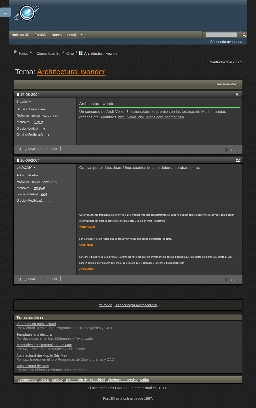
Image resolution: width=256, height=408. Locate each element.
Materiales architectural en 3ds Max (44, 345)
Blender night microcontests (136, 305)
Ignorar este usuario (37, 148)
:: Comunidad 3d (47, 53)
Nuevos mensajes (67, 35)
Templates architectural (34, 334)
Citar (232, 149)
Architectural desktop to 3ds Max (41, 355)
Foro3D (40, 35)
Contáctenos (28, 380)
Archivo (57, 380)
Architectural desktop (32, 366)
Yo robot (105, 305)
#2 (238, 160)
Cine (70, 53)
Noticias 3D (21, 35)
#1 (238, 94)
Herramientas (226, 84)
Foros (23, 53)
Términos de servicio (122, 380)
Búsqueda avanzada (226, 42)
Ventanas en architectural (36, 324)
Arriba (144, 380)
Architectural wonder (71, 72)
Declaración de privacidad (84, 380)
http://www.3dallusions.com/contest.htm (151, 117)
